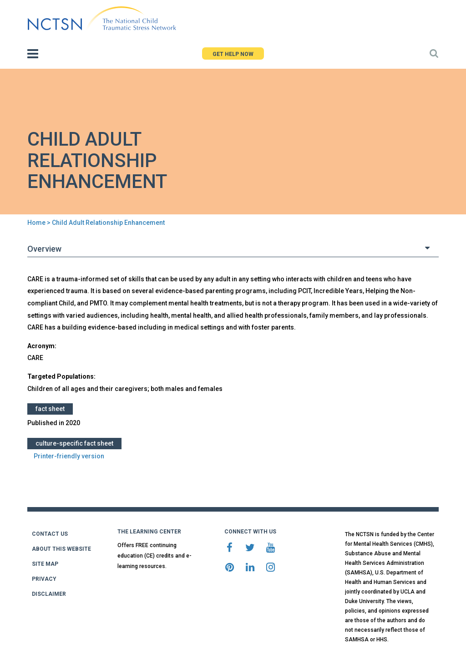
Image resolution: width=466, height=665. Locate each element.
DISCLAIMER (49, 594)
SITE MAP (45, 564)
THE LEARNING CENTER (149, 531)
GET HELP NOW (233, 54)
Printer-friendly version (69, 456)
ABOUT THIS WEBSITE (61, 549)
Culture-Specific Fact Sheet (74, 443)
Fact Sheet (50, 408)
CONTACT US (50, 534)
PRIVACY (44, 579)
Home (36, 222)
